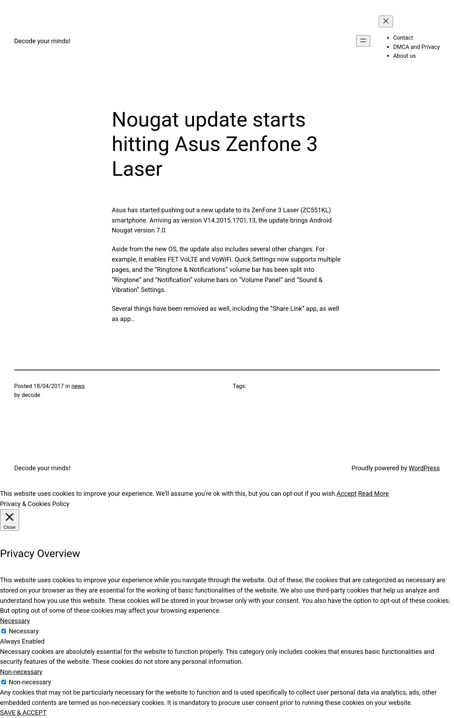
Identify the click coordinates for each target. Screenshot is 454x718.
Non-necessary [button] (21, 671)
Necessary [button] (15, 620)
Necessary (24, 631)
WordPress (424, 468)
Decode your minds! (42, 41)
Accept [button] (346, 493)
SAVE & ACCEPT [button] (23, 712)
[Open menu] (363, 41)
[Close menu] (386, 21)
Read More (373, 493)
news (78, 386)
